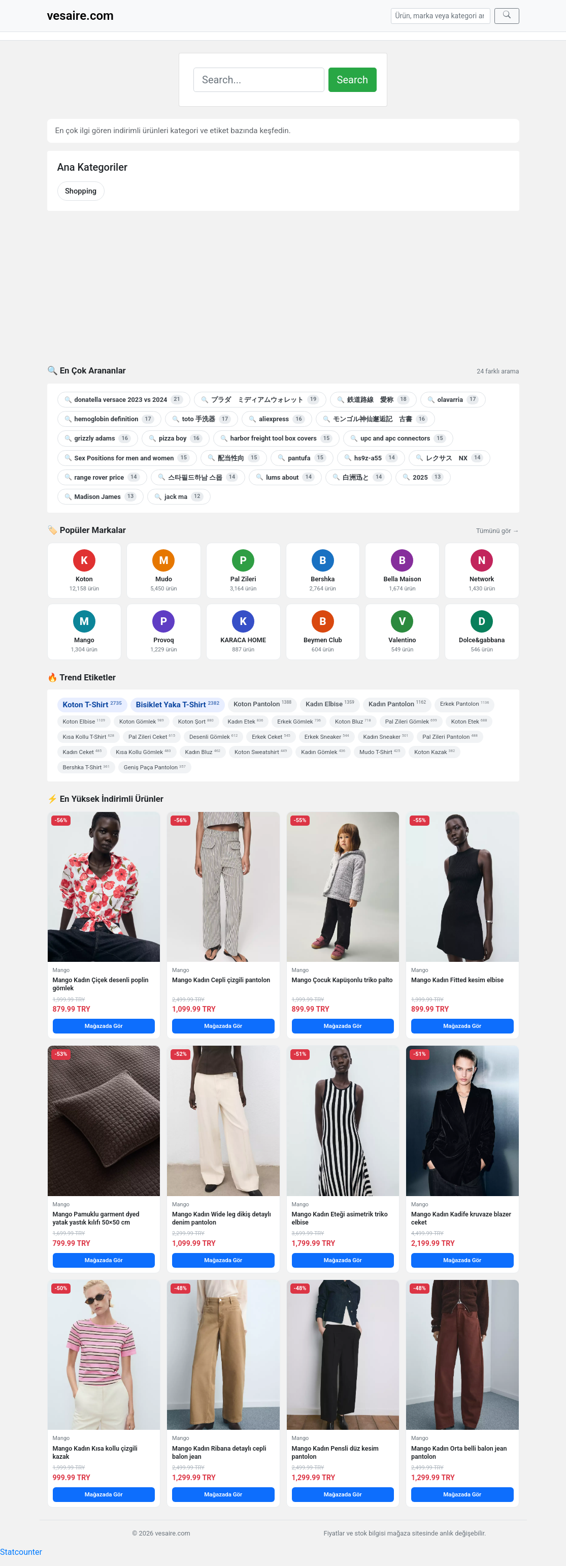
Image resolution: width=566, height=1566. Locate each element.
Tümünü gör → (497, 531)
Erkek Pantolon (464, 703)
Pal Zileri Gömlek (411, 721)
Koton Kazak (434, 752)
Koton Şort (196, 721)
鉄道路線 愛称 (373, 399)
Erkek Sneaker (327, 736)
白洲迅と (358, 477)
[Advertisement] (283, 294)
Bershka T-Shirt (86, 767)
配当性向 (234, 457)
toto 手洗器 (201, 419)
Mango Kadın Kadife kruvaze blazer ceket (461, 1218)
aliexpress (277, 419)
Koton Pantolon (262, 703)
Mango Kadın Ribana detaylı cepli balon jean (219, 1452)
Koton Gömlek (141, 721)
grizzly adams (97, 438)
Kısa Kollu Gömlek (143, 752)
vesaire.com (80, 16)
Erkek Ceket (271, 736)
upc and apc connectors (398, 438)
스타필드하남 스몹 (198, 477)
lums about (285, 477)
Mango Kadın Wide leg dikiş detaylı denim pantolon (221, 1218)
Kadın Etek (245, 721)
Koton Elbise (84, 721)
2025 (423, 477)
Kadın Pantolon (397, 703)
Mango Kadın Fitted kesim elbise (457, 980)
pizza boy (176, 438)
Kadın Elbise (330, 703)
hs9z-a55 (371, 457)
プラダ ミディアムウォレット (260, 399)
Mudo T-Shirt (379, 752)
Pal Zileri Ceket (151, 736)
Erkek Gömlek (299, 721)
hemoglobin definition (109, 419)
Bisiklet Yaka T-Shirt (177, 704)
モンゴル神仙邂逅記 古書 (375, 419)
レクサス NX (450, 457)
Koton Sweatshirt (261, 752)
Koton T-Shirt (92, 704)
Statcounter (21, 1552)
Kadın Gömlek (323, 752)
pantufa (302, 457)
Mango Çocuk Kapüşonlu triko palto (342, 980)
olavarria (453, 399)
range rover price (102, 477)
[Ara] (506, 16)
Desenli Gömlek (213, 736)
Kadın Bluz (203, 752)
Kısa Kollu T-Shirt (89, 736)
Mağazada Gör (104, 1025)
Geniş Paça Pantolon (155, 767)
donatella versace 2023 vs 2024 (123, 399)
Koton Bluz (353, 721)
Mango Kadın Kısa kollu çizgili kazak (95, 1452)
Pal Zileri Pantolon (450, 736)
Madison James (100, 496)
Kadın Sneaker (386, 736)
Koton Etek (469, 721)
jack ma (178, 496)
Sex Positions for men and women (127, 457)
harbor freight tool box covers (276, 438)
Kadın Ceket (82, 752)
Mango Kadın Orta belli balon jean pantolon (459, 1452)
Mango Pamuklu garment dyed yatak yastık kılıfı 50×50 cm (96, 1218)
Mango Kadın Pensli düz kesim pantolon (335, 1452)
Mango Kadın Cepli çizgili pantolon (221, 980)
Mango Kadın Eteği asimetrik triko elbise (340, 1218)
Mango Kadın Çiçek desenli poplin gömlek (101, 984)
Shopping (80, 191)
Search (352, 80)
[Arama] (440, 16)
